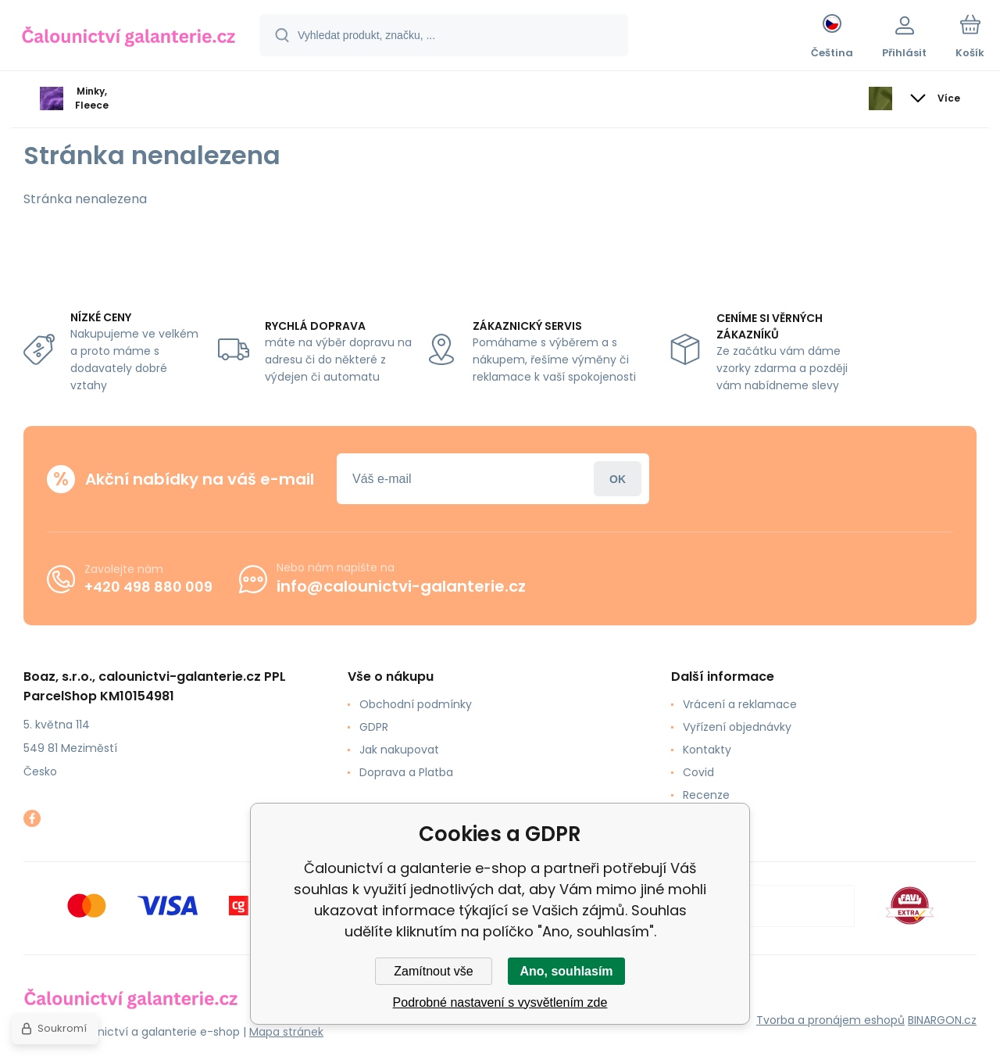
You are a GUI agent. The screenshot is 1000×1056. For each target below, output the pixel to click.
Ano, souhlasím (566, 971)
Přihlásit (617, 478)
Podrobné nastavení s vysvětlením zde (500, 1002)
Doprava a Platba (406, 772)
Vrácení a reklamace (740, 704)
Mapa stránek (286, 1032)
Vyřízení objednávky (737, 727)
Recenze (706, 795)
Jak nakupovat (399, 749)
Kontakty (707, 749)
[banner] (128, 37)
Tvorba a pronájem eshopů (830, 1020)
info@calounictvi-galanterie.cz (401, 586)
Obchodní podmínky (415, 704)
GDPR (373, 727)
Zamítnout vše (433, 971)
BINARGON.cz (942, 1020)
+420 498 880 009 (148, 586)
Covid (698, 772)
